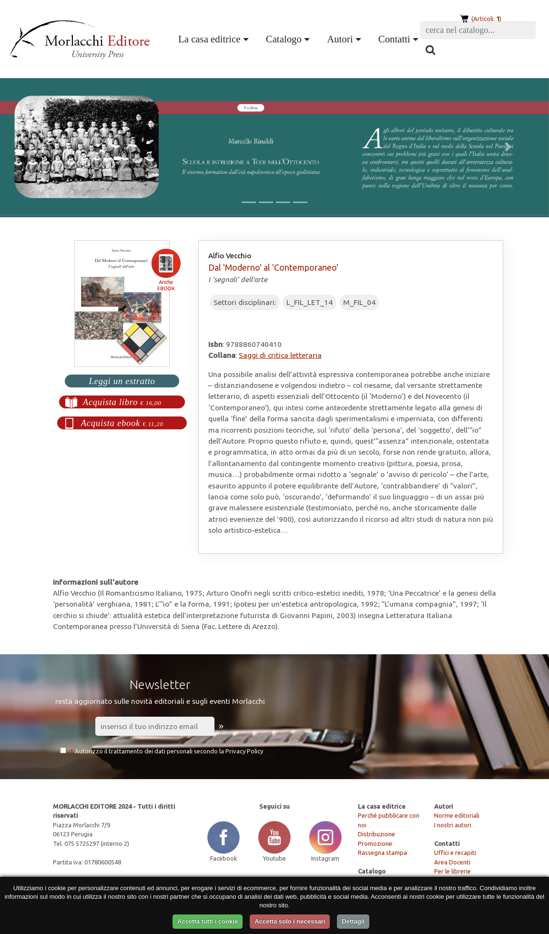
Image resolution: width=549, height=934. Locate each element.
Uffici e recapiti (455, 852)
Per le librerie (452, 871)
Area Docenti (452, 862)
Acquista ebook (122, 423)
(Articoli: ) (485, 18)
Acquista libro (122, 402)
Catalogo (284, 38)
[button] (41, 146)
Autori (340, 38)
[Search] (478, 30)
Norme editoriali (456, 815)
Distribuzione (376, 834)
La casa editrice (209, 38)
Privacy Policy (244, 751)
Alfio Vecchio (229, 255)
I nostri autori (452, 825)
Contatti (394, 38)
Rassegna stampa (382, 852)
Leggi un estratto (122, 381)
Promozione (375, 843)
